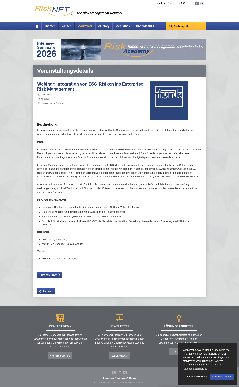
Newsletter (161, 3)
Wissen (66, 26)
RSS (183, 3)
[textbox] (186, 26)
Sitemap (132, 378)
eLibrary (103, 26)
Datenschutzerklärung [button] (195, 368)
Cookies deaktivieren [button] (196, 376)
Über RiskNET (145, 26)
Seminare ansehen (59, 356)
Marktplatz (85, 26)
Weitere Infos (49, 274)
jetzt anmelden (118, 356)
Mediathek (123, 26)
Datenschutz (108, 378)
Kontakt (173, 3)
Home (37, 26)
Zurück (47, 291)
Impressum (121, 378)
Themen (49, 26)
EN (201, 3)
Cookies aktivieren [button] (222, 376)
